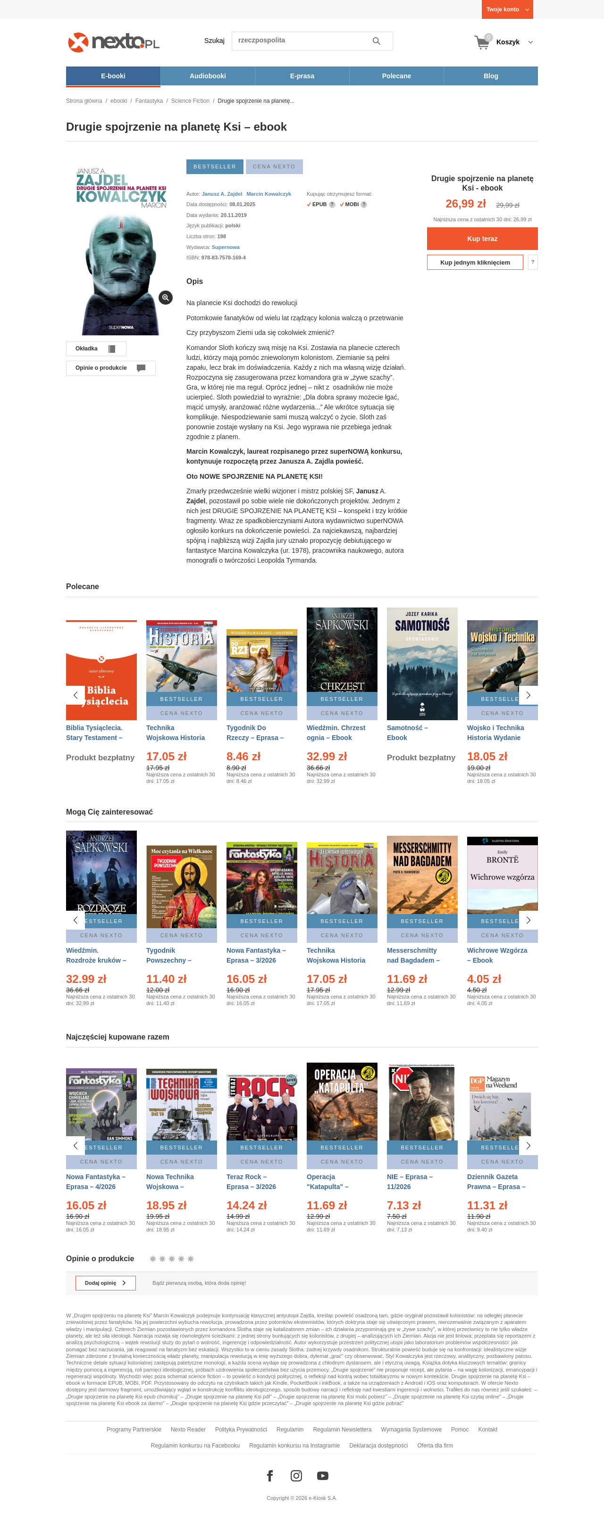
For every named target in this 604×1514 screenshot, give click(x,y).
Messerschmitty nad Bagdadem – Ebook (413, 960)
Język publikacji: (206, 225)
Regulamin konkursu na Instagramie (294, 1445)
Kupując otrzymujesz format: (339, 194)
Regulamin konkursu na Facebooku (195, 1445)
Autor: (193, 194)
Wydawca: (199, 247)
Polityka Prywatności (241, 1429)
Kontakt (487, 1429)
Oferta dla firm (435, 1445)
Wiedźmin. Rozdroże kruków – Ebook (96, 960)
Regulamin (290, 1429)
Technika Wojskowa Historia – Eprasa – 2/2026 (175, 737)
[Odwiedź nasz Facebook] (269, 1475)
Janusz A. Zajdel (221, 194)
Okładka (87, 348)
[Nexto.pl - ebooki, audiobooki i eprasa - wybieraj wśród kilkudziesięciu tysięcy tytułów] (114, 42)
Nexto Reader (188, 1429)
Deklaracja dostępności (378, 1445)
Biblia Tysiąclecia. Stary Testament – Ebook (94, 737)
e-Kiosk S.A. (323, 1498)
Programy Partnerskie (134, 1429)
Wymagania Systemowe (411, 1429)
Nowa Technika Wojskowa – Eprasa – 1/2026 (171, 1182)
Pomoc (460, 1429)
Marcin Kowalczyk (268, 194)
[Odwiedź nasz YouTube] (322, 1475)
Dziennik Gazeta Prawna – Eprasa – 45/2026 (496, 1182)
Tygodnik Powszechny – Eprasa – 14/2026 (173, 960)
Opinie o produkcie (101, 368)
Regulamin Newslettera (342, 1429)
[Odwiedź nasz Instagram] (296, 1475)
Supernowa (226, 247)
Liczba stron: (201, 236)
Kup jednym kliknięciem (475, 262)
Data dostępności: (207, 204)
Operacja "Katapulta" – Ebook (328, 1182)
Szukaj (214, 40)
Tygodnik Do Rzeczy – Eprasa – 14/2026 (255, 737)
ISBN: (193, 257)
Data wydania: (203, 215)
